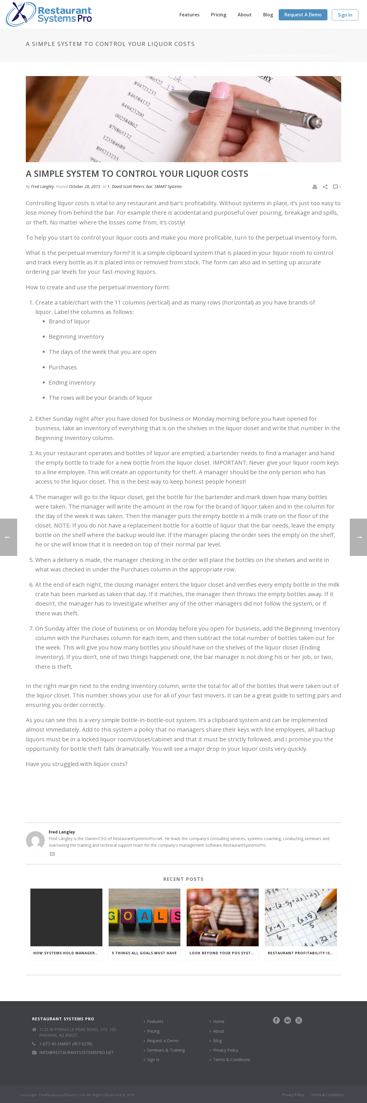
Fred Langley (42, 186)
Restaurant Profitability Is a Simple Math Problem (302, 953)
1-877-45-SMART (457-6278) (65, 1043)
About (245, 14)
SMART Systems (168, 186)
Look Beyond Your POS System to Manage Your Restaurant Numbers (224, 953)
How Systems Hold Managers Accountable (67, 953)
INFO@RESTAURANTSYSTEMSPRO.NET (76, 1052)
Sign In (345, 15)
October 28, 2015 (84, 186)
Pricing (218, 14)
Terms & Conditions (230, 1059)
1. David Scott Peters (125, 186)
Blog (268, 14)
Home (235, 56)
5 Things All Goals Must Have (144, 953)
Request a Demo (303, 14)
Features (189, 14)
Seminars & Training (164, 1050)
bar (149, 186)
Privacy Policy (224, 1050)
